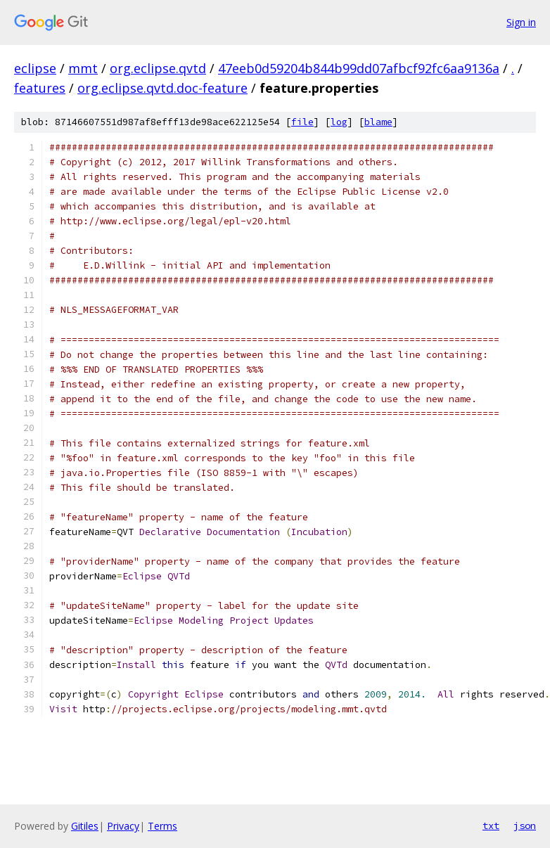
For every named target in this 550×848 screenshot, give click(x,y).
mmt (83, 68)
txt (490, 825)
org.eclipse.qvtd (158, 68)
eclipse (35, 68)
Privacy (123, 826)
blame (378, 122)
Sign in (521, 22)
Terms (162, 826)
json (524, 825)
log (339, 122)
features (39, 87)
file (302, 122)
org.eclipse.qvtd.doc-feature (162, 87)
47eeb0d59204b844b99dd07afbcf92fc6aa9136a (358, 68)
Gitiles (84, 826)
